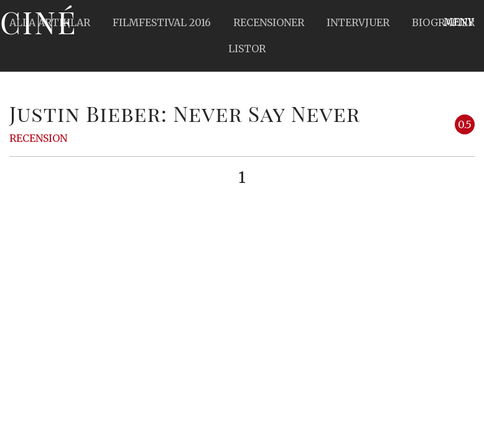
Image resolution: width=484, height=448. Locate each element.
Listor (247, 48)
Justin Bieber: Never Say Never (184, 113)
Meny (459, 22)
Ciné (38, 22)
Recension (38, 138)
